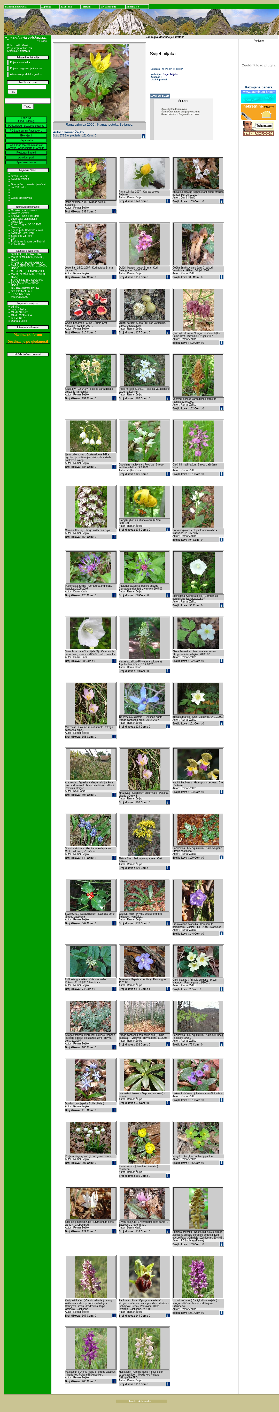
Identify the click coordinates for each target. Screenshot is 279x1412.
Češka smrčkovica (21, 197)
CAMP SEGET (19, 312)
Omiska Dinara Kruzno (24, 210)
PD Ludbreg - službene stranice (26, 125)
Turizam (85, 6)
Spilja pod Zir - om (21, 235)
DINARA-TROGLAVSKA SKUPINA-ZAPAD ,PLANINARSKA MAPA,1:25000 (25, 292)
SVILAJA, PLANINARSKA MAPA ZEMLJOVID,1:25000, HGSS (27, 257)
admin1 (15, 306)
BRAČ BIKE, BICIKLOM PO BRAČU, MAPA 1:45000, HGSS (27, 282)
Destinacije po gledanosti (27, 342)
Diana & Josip (19, 320)
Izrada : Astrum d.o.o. (141, 1401)
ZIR (13, 238)
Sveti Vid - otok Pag (22, 233)
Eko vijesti (26, 135)
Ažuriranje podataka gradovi (26, 74)
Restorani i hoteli (26, 152)
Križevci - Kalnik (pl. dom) (25, 216)
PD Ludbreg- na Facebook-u (26, 130)
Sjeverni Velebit (20, 179)
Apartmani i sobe (26, 162)
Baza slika (66, 6)
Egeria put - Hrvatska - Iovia (27, 230)
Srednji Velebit (19, 176)
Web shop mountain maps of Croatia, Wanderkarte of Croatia (26, 146)
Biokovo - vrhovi (20, 213)
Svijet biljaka (171, 74)
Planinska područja (16, 6)
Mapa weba (26, 140)
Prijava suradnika (20, 62)
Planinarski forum (28, 335)
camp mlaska (18, 309)
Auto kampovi (26, 157)
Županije (46, 6)
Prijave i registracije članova (26, 68)
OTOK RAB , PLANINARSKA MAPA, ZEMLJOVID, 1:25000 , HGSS (29, 274)
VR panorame (108, 6)
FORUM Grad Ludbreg (26, 120)
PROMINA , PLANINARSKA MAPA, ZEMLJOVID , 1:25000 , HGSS (29, 265)
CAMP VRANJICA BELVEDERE (21, 316)
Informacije (133, 6)
